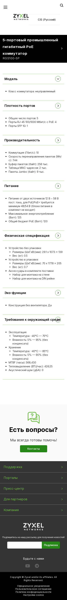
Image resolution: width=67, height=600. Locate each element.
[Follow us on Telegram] (37, 566)
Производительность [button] (22, 140)
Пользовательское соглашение (33, 589)
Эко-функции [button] (15, 293)
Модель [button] (11, 79)
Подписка (51, 545)
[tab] (33, 79)
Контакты (33, 448)
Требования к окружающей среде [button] (32, 319)
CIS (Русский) (47, 19)
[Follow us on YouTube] (27, 566)
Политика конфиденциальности (33, 592)
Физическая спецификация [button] (26, 235)
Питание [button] (11, 186)
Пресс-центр (14, 488)
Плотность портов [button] (19, 105)
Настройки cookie (33, 595)
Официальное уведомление (33, 586)
